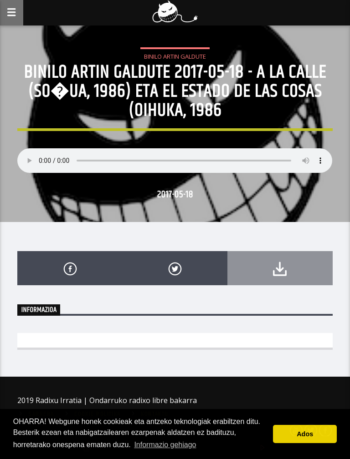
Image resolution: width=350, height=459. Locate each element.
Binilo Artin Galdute (175, 56)
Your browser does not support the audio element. (174, 160)
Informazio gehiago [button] (165, 445)
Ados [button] (305, 434)
